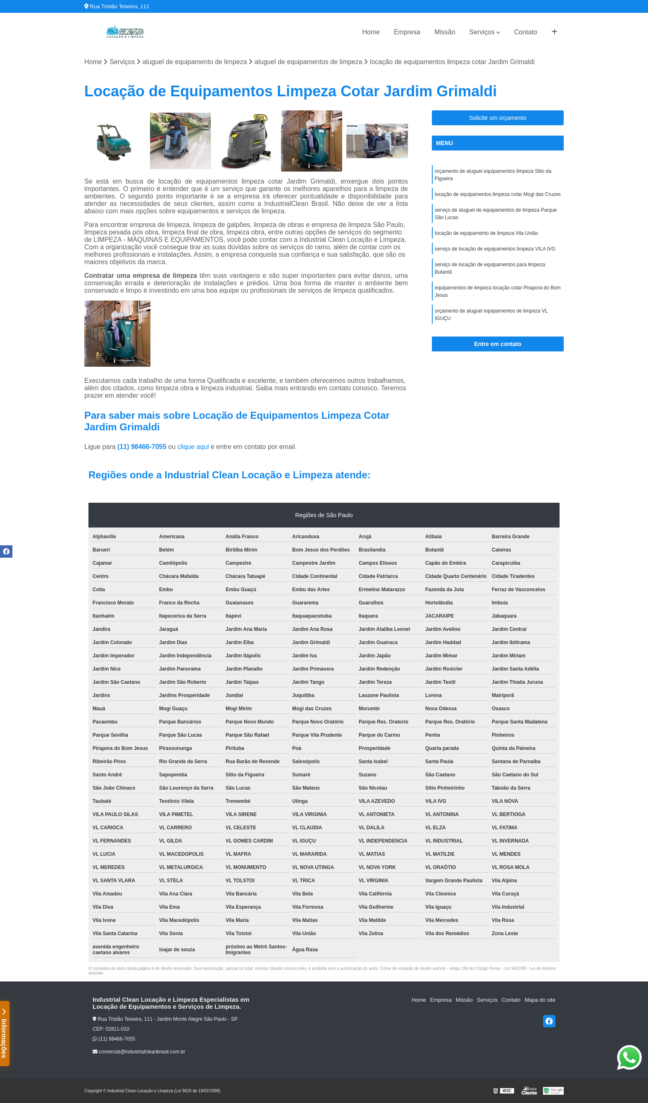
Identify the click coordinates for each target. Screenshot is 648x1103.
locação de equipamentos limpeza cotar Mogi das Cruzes (498, 194)
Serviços (482, 32)
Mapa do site (539, 1000)
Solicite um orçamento (497, 118)
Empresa (407, 32)
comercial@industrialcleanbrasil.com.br (139, 1052)
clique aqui (193, 446)
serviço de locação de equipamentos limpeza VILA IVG (495, 249)
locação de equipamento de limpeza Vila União (486, 233)
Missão (444, 32)
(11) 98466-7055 (142, 446)
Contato (525, 32)
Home (371, 32)
